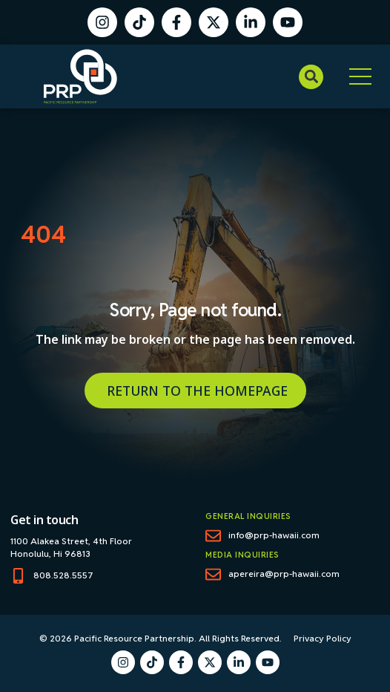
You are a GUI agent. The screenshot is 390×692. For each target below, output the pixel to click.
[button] (311, 77)
